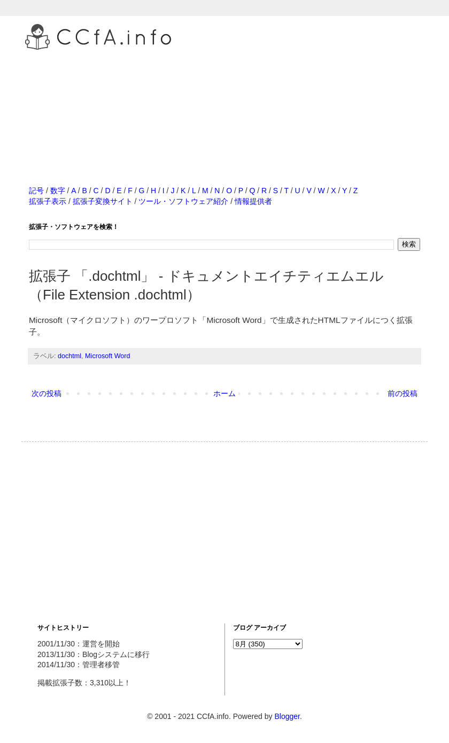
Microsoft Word (107, 356)
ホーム (224, 393)
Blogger (286, 716)
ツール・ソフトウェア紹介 (183, 201)
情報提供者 (253, 201)
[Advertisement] (224, 106)
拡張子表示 (47, 201)
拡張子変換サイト (103, 201)
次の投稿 (46, 393)
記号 (36, 190)
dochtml (69, 356)
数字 (57, 190)
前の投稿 (402, 393)
